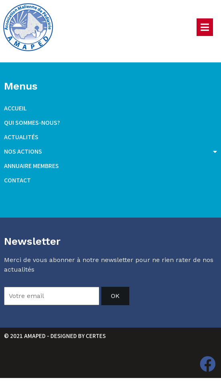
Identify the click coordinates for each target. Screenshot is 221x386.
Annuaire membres (31, 166)
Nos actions (110, 151)
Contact (17, 180)
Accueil (15, 108)
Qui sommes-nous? (32, 122)
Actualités (21, 137)
